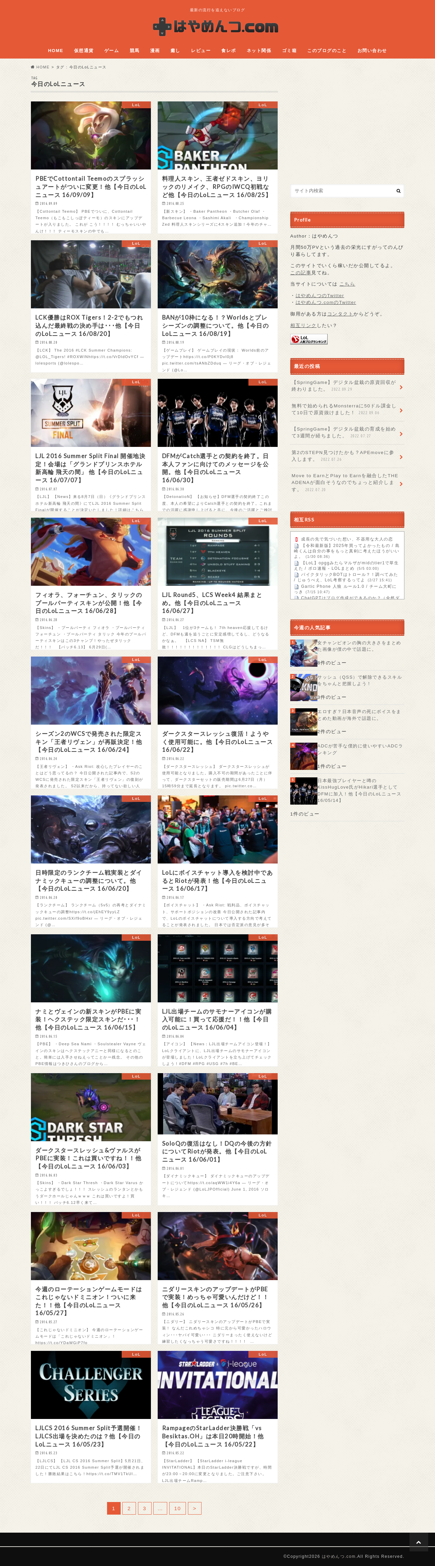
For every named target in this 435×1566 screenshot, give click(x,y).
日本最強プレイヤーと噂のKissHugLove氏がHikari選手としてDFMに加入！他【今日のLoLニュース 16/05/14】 (359, 790)
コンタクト (340, 314)
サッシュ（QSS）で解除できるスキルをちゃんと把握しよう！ (359, 681)
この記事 (300, 272)
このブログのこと (327, 50)
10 (177, 1508)
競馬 (135, 50)
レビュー (201, 50)
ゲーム (111, 50)
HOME (55, 50)
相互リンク (303, 325)
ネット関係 (259, 50)
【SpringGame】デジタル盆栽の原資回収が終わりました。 (344, 386)
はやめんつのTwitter (320, 295)
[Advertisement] (347, 123)
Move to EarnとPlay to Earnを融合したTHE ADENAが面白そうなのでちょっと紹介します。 (345, 483)
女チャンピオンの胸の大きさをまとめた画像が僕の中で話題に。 (359, 646)
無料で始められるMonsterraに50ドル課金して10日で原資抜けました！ (344, 409)
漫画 (155, 50)
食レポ (228, 50)
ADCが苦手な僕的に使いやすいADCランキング (360, 749)
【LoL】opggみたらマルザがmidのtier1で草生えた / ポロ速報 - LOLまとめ (346, 566)
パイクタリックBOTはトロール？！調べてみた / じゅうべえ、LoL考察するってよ (346, 577)
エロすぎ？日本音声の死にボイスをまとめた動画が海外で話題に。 (359, 715)
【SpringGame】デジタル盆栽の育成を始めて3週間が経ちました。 (344, 432)
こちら (347, 284)
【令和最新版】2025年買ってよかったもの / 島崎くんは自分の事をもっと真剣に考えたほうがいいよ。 (347, 551)
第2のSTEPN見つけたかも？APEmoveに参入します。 (343, 456)
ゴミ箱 (289, 50)
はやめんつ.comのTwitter (326, 302)
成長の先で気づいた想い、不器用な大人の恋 (347, 539)
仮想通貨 (84, 50)
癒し (175, 50)
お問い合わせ (372, 50)
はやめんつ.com (339, 1556)
